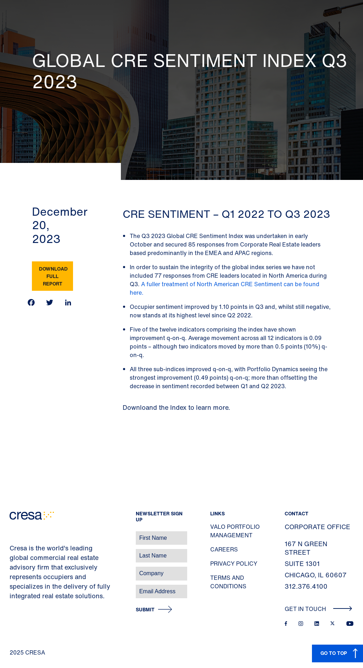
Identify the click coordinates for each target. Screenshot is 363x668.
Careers (224, 549)
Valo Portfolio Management (235, 530)
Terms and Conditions (228, 581)
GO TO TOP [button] (333, 653)
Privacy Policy (233, 563)
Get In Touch (318, 609)
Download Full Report (53, 276)
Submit (145, 610)
